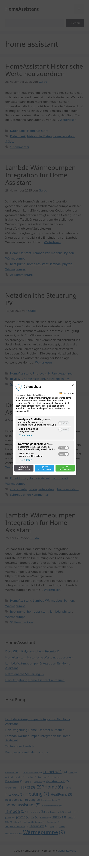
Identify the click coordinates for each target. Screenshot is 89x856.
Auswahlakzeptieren (24, 468)
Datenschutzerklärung (36, 395)
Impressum (20, 395)
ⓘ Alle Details (25, 435)
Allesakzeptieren (65, 468)
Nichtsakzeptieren (44, 468)
